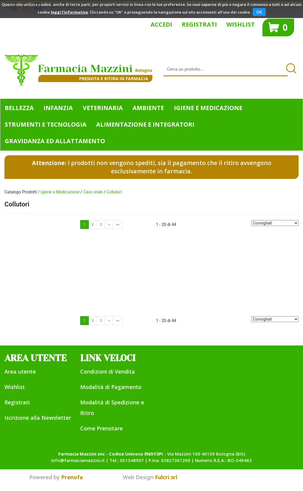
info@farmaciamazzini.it (78, 460)
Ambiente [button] (148, 108)
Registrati (199, 24)
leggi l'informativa (69, 12)
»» (117, 224)
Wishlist (240, 24)
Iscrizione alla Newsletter (37, 417)
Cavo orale (93, 192)
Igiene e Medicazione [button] (208, 108)
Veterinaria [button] (103, 108)
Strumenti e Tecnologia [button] (45, 124)
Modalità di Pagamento (110, 386)
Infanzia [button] (58, 108)
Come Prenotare (101, 428)
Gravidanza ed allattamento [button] (55, 141)
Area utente (20, 371)
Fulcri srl (166, 477)
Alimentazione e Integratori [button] (145, 124)
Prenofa (72, 477)
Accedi (161, 24)
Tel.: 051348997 (126, 460)
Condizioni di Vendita (107, 371)
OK (259, 12)
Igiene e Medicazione (60, 192)
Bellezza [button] (19, 108)
